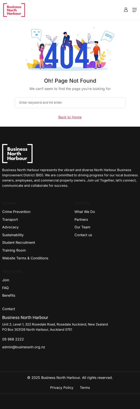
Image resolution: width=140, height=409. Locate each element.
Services (9, 203)
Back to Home (70, 117)
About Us (82, 203)
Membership (12, 271)
